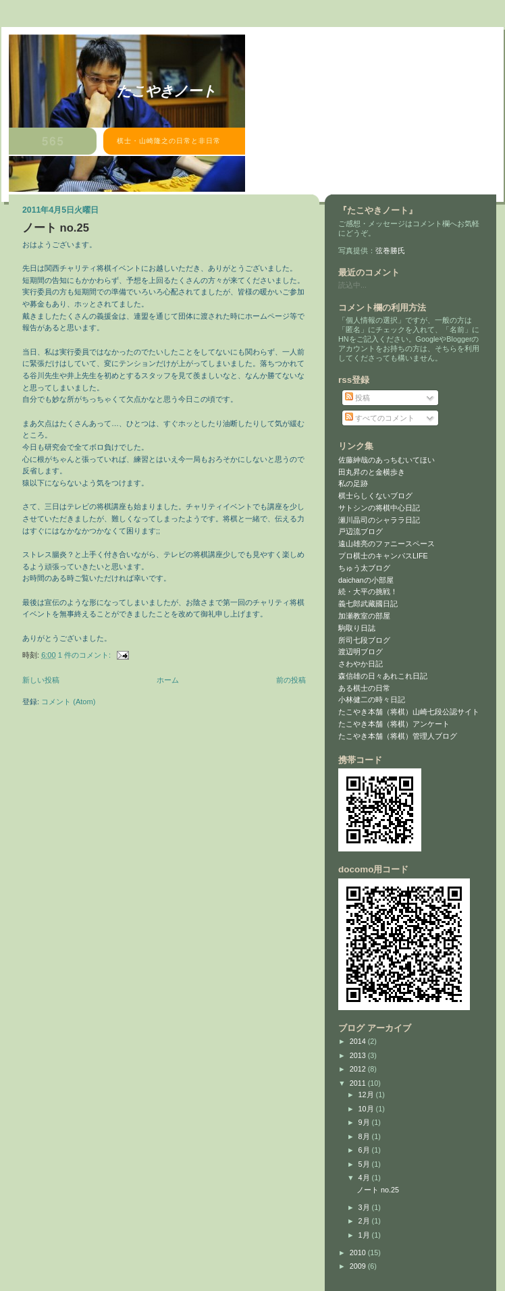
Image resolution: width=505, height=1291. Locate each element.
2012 (359, 1069)
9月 (365, 1122)
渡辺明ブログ (360, 652)
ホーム (168, 680)
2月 (365, 1221)
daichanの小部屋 (366, 580)
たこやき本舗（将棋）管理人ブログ (397, 736)
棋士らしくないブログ (375, 496)
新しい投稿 (40, 680)
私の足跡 (353, 483)
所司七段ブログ (364, 640)
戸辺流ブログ (360, 531)
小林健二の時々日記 (371, 699)
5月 (365, 1164)
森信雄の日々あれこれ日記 (382, 676)
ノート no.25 (55, 227)
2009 (359, 1266)
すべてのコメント (380, 418)
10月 (367, 1109)
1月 (365, 1235)
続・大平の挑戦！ (368, 591)
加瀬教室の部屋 (364, 616)
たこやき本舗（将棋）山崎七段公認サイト (408, 712)
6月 (365, 1150)
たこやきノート (166, 91)
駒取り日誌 (356, 628)
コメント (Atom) (68, 701)
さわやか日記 (360, 664)
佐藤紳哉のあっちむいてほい (386, 460)
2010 (359, 1252)
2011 (359, 1083)
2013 (359, 1055)
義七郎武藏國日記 (368, 604)
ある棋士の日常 (364, 688)
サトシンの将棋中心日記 (379, 508)
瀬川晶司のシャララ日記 (379, 520)
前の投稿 (291, 680)
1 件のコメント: (85, 655)
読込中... (352, 285)
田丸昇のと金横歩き (371, 472)
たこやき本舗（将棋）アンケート (394, 724)
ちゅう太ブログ (364, 568)
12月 (367, 1094)
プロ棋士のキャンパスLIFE (383, 556)
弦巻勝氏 (390, 250)
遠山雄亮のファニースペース (386, 543)
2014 (359, 1041)
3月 (365, 1207)
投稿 (357, 398)
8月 (365, 1136)
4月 (365, 1178)
